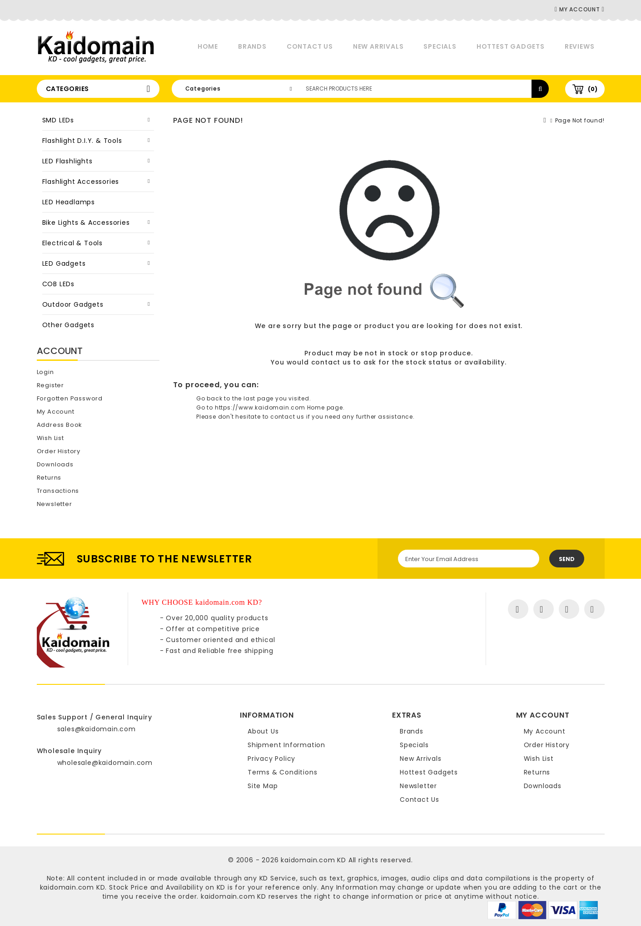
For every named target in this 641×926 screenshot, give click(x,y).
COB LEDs (58, 283)
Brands (252, 46)
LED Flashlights (67, 161)
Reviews (580, 46)
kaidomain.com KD (313, 860)
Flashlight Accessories (80, 181)
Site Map (263, 785)
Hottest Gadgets (511, 46)
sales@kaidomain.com (96, 729)
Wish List (50, 438)
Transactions (58, 490)
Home (208, 46)
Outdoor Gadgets (73, 304)
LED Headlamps (68, 202)
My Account (56, 411)
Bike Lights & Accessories (86, 222)
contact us (331, 362)
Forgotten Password (70, 398)
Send (567, 559)
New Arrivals (378, 46)
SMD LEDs (58, 120)
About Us (263, 731)
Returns (49, 477)
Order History (58, 451)
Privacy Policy (271, 758)
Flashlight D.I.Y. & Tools (82, 140)
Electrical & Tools (72, 243)
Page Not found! (580, 120)
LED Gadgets (64, 263)
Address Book (60, 424)
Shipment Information (286, 744)
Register (50, 385)
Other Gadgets (68, 324)
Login (45, 372)
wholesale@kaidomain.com (105, 762)
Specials (439, 46)
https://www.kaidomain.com (260, 407)
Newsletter (54, 504)
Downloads (55, 464)
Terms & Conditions (282, 772)
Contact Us (310, 46)
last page (258, 398)
